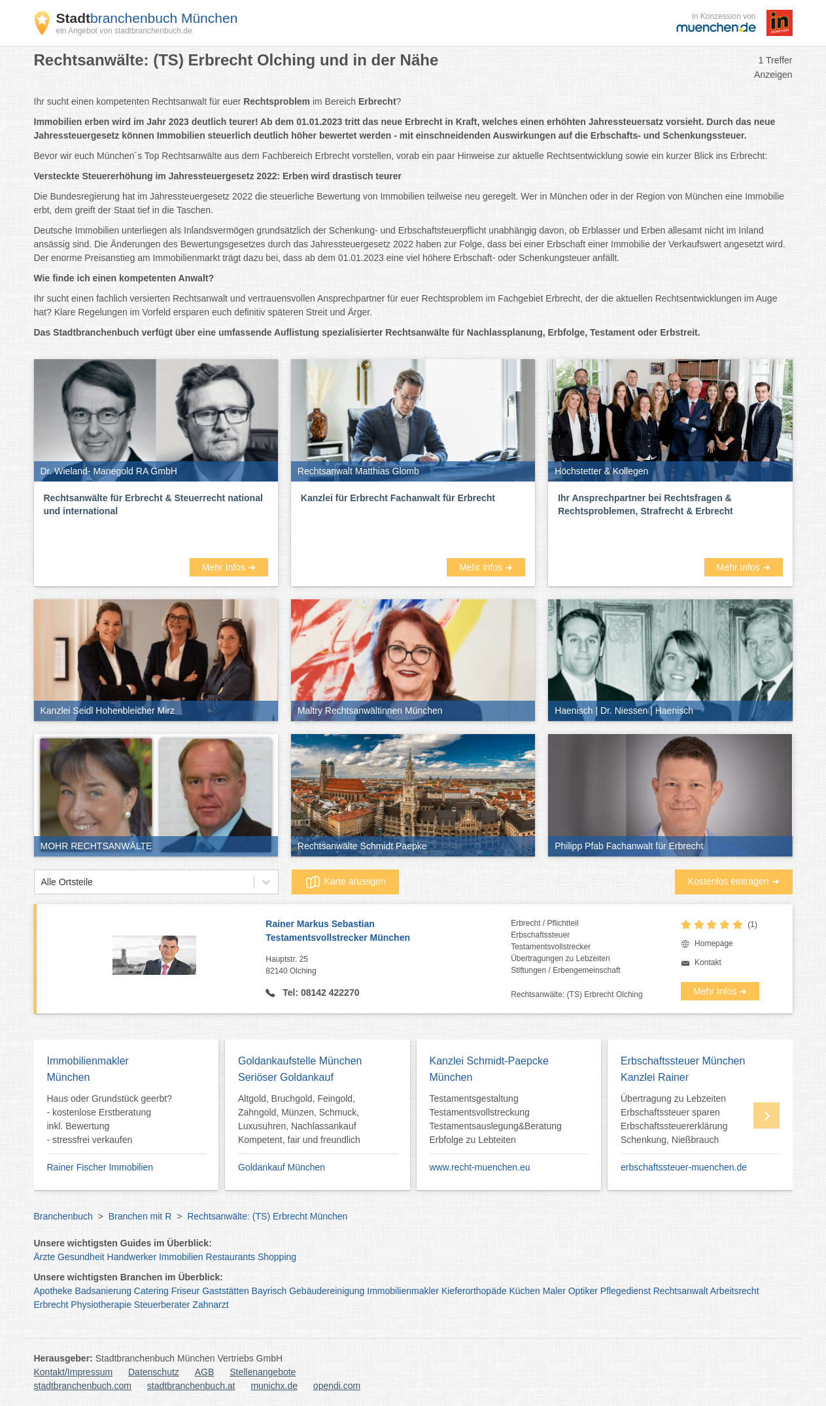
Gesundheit (81, 1257)
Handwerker (131, 1257)
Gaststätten (225, 1291)
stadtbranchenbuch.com (82, 1385)
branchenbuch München (147, 18)
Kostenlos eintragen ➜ (734, 881)
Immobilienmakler (403, 1291)
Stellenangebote (263, 1372)
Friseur (185, 1291)
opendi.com (336, 1385)
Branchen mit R (140, 1216)
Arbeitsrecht (734, 1291)
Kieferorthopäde (474, 1291)
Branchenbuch (63, 1216)
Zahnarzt (210, 1304)
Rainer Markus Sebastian (388, 932)
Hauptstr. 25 (388, 966)
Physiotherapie (101, 1304)
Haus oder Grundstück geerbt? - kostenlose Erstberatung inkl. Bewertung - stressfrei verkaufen (109, 1119)
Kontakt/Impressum (73, 1372)
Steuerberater (162, 1304)
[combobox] (41, 882)
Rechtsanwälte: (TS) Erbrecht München (267, 1216)
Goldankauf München (281, 1167)
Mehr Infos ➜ (229, 567)
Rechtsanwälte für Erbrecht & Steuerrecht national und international (153, 504)
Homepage (714, 943)
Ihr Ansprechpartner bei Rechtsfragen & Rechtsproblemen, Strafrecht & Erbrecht (645, 504)
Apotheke (53, 1291)
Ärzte (45, 1257)
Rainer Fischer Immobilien (100, 1167)
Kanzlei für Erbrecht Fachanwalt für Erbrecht (398, 498)
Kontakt (708, 962)
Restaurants (230, 1257)
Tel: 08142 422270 (319, 992)
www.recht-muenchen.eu (480, 1167)
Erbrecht (51, 1304)
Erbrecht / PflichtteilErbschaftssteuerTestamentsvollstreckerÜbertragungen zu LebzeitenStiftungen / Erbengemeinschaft (565, 947)
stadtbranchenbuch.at (191, 1385)
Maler (554, 1291)
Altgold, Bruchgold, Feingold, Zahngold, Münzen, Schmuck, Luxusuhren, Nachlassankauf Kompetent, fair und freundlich (299, 1119)
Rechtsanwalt (680, 1291)
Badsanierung (103, 1291)
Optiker (583, 1291)
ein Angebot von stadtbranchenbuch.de (124, 30)
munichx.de (274, 1385)
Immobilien (181, 1257)
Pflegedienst (625, 1291)
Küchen (524, 1291)
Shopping (277, 1257)
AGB (205, 1372)
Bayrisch (269, 1291)
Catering (151, 1291)
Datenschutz (153, 1372)
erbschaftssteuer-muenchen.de (684, 1167)
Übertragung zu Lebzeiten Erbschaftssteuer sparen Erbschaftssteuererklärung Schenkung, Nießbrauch (674, 1119)
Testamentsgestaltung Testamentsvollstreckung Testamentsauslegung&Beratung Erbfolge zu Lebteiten (496, 1119)
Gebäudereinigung (326, 1291)
